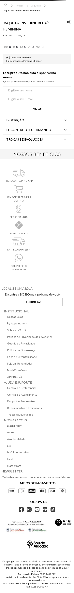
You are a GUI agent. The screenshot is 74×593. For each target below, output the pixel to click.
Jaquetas (36, 5)
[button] (7, 47)
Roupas (19, 5)
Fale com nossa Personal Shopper (24, 60)
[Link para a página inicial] (5, 5)
